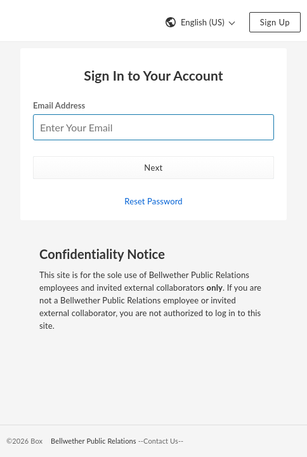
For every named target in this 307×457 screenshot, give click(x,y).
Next (153, 167)
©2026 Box (24, 441)
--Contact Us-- (161, 441)
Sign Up (275, 22)
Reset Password (153, 201)
